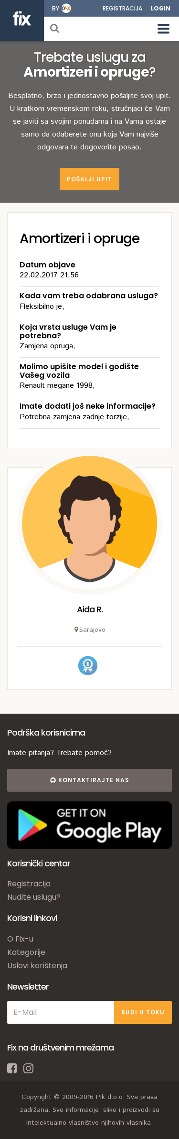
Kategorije (26, 952)
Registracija (122, 8)
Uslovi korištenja (37, 965)
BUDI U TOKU (143, 1012)
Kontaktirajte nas (89, 780)
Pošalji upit (89, 179)
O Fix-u (20, 938)
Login (160, 8)
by (55, 8)
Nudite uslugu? (34, 897)
